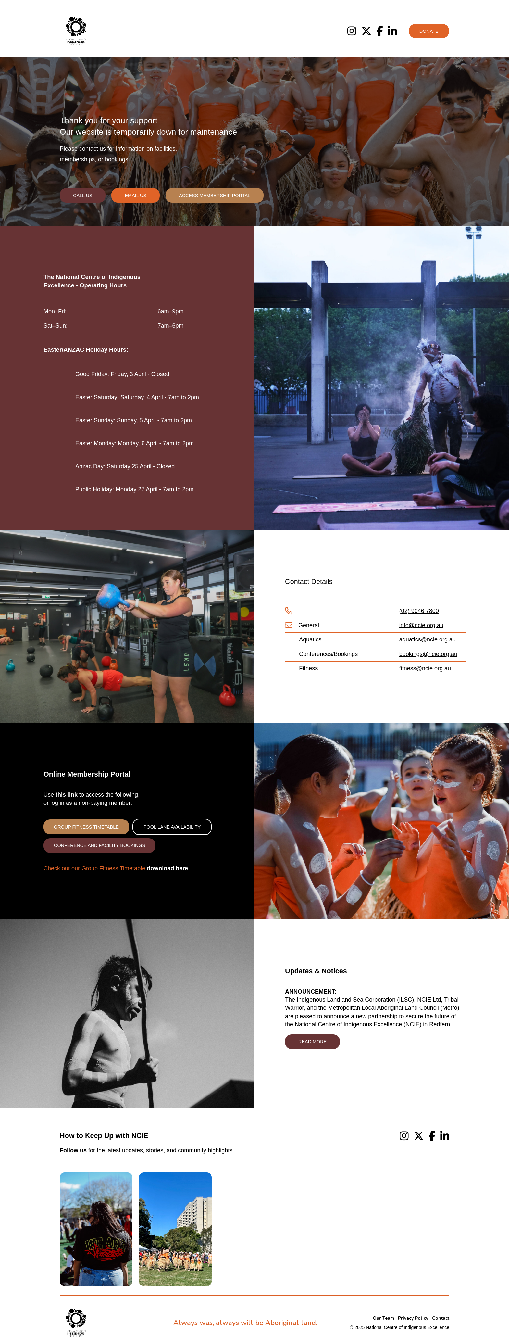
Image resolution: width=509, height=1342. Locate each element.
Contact (440, 1318)
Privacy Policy (413, 1318)
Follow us (73, 1150)
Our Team (383, 1318)
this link (67, 794)
